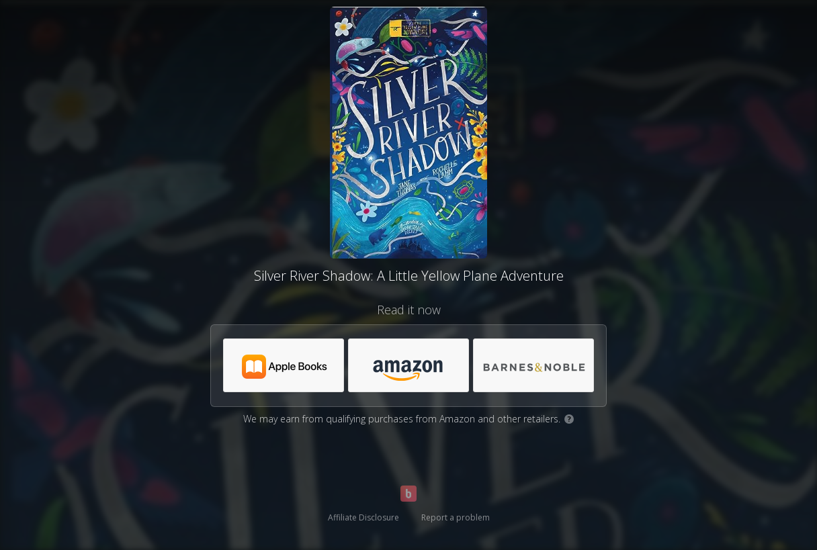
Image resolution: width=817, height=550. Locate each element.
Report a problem (455, 517)
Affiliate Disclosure (363, 517)
